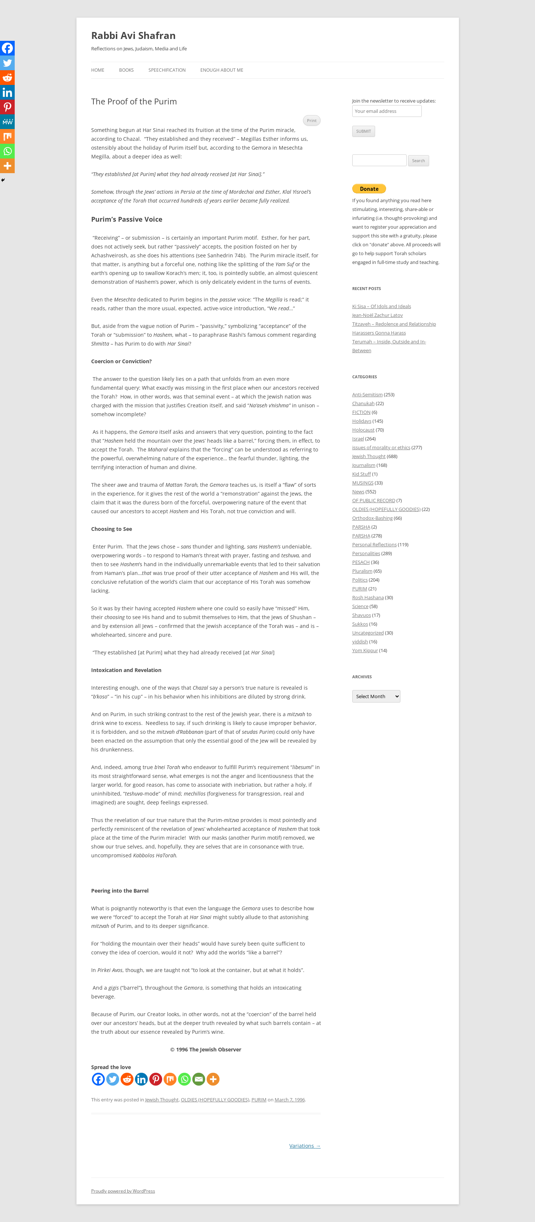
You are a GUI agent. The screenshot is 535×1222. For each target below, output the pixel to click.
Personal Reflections (374, 544)
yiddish (360, 641)
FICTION (361, 412)
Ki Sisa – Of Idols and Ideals (381, 306)
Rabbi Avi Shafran (133, 35)
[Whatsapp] (184, 1079)
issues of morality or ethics (381, 447)
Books (126, 70)
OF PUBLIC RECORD (373, 500)
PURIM (259, 1099)
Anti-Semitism (367, 394)
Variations (305, 1145)
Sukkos (360, 624)
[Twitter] (112, 1079)
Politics (360, 579)
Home (97, 70)
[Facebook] (98, 1079)
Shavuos (361, 615)
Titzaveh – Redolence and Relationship (394, 324)
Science (360, 606)
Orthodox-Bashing (372, 518)
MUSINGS (363, 482)
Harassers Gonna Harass (379, 332)
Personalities (366, 553)
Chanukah (363, 403)
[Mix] (170, 1079)
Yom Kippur (365, 650)
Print (312, 120)
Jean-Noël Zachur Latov (377, 315)
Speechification (167, 70)
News (358, 491)
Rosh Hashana (368, 597)
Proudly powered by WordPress (123, 1191)
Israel (358, 438)
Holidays (361, 421)
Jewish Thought (162, 1099)
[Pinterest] (155, 1079)
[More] (213, 1079)
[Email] (198, 1079)
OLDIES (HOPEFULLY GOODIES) (215, 1099)
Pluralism (362, 571)
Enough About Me (221, 70)
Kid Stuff (361, 474)
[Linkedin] (141, 1079)
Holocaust (363, 429)
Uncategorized (368, 632)
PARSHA (361, 527)
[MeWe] (7, 121)
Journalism (363, 465)
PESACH (361, 562)
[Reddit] (127, 1079)
